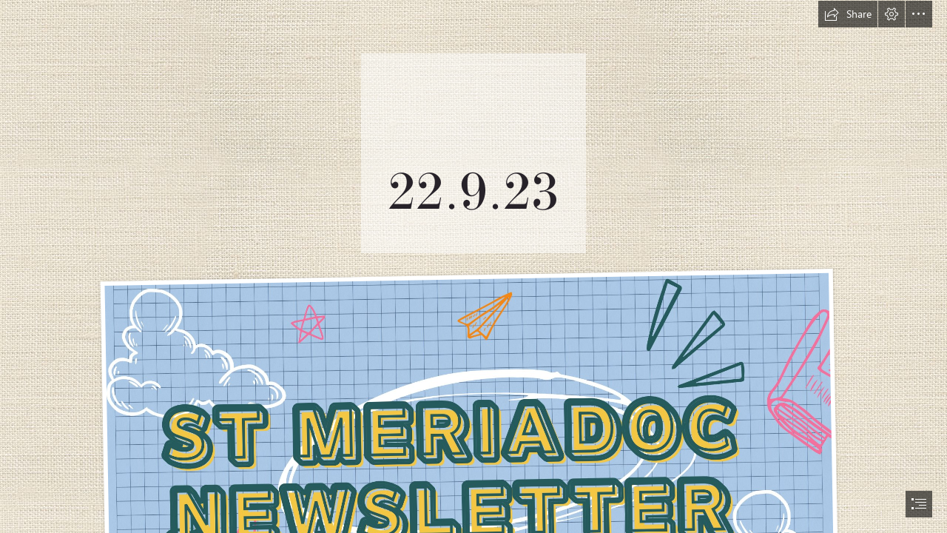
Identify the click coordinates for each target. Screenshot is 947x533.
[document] (473, 266)
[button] (847, 14)
